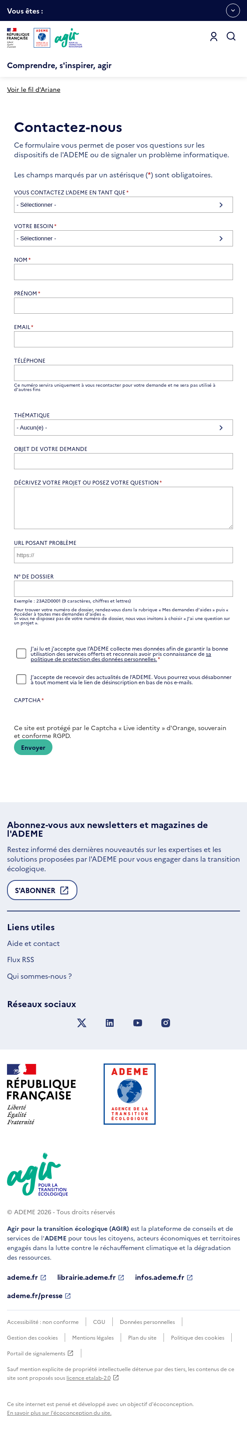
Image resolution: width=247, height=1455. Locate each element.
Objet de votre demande (50, 448)
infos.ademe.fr (164, 1284)
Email (23, 326)
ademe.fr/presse (39, 1302)
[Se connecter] (214, 36)
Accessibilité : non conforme (43, 1328)
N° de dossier (34, 582)
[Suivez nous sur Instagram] (165, 1029)
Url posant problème (45, 549)
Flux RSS (20, 965)
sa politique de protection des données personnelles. (121, 662)
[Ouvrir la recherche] (231, 36)
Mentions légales (93, 1344)
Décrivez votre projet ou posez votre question (88, 482)
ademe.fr (27, 1284)
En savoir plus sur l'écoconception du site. (59, 1419)
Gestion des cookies (32, 1344)
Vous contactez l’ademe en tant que (71, 192)
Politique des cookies (197, 1344)
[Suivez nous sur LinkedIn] (110, 1029)
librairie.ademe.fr (91, 1284)
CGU (99, 1328)
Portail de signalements (40, 1359)
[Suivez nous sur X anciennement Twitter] (82, 1029)
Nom (22, 259)
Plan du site (142, 1344)
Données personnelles (147, 1328)
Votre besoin (35, 226)
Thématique (32, 415)
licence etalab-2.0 (92, 1384)
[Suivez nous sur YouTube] (137, 1029)
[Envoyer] (33, 754)
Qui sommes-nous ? (39, 982)
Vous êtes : (25, 13)
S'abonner (42, 899)
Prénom (27, 293)
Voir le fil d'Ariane (33, 89)
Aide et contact (33, 949)
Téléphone (29, 360)
